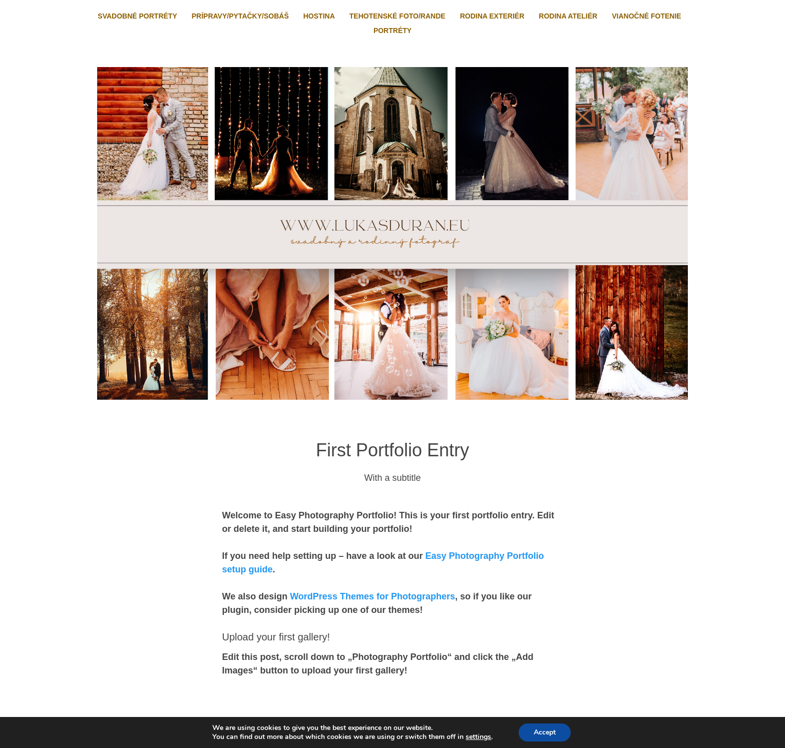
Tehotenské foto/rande (397, 16)
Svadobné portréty (137, 16)
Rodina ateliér (568, 16)
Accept (545, 732)
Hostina (319, 16)
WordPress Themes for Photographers (372, 596)
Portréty (392, 31)
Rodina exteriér (492, 16)
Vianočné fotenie (646, 16)
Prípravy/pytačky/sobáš (240, 16)
